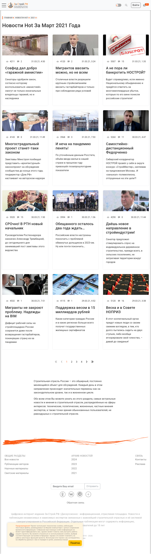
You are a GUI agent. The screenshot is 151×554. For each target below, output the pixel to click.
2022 (74, 468)
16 (120, 301)
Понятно (75, 543)
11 (120, 137)
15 (120, 61)
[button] (4, 5)
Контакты (140, 459)
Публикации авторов (17, 464)
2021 (74, 473)
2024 (74, 459)
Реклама (140, 464)
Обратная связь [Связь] (75, 502)
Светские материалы (17, 473)
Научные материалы (16, 468)
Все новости (12, 459)
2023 (74, 464)
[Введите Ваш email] (68, 486)
